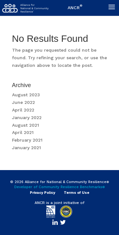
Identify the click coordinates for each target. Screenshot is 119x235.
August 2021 (25, 125)
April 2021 (23, 132)
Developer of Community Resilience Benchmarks (59, 187)
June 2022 (23, 102)
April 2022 (23, 109)
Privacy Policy (42, 193)
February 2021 (27, 140)
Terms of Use (76, 193)
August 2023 (26, 94)
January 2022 (27, 117)
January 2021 (26, 147)
